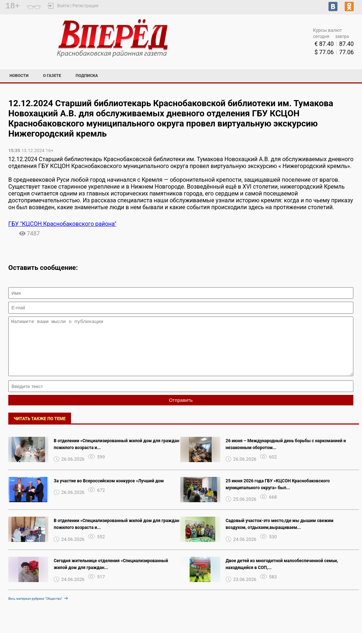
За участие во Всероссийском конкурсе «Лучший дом (109, 491)
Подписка (87, 75)
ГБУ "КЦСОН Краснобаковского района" (62, 223)
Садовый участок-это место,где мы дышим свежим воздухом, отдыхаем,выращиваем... (280, 535)
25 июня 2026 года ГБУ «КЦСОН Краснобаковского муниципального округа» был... (278, 495)
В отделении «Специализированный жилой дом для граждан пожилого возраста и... (116, 455)
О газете (52, 75)
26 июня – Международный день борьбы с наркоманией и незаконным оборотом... (286, 455)
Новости (18, 75)
